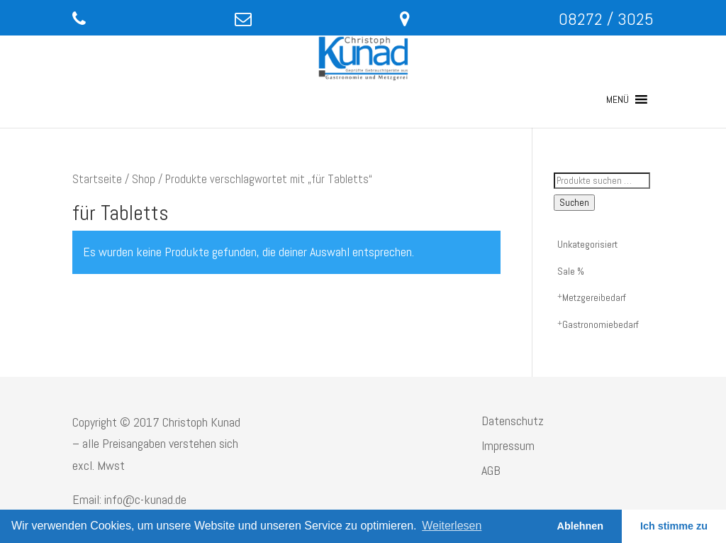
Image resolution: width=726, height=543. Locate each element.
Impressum (508, 445)
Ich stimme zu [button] (674, 526)
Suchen (574, 203)
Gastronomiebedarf (600, 324)
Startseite (97, 179)
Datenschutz (512, 420)
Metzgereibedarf (594, 297)
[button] (617, 99)
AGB (491, 470)
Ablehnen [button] (580, 526)
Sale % (570, 271)
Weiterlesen (451, 526)
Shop (143, 179)
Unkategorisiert (587, 244)
